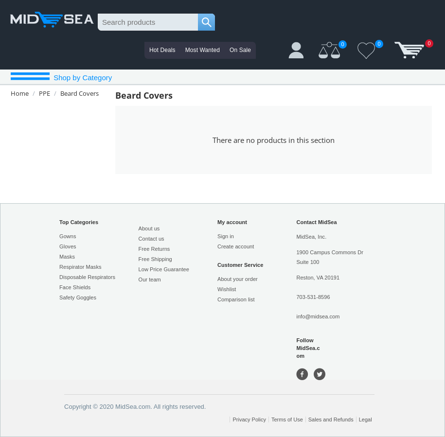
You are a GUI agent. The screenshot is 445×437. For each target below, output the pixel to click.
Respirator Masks (80, 267)
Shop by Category (82, 77)
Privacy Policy (249, 419)
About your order (237, 279)
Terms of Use (287, 419)
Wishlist (226, 289)
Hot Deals (162, 50)
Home (20, 93)
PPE (44, 93)
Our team (150, 279)
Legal (365, 419)
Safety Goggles (77, 297)
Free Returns (154, 249)
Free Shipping (155, 259)
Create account (235, 246)
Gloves (67, 246)
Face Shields (74, 287)
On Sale (240, 50)
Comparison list (236, 299)
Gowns (67, 236)
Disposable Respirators (87, 277)
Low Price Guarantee (164, 269)
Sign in (225, 236)
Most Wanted (202, 50)
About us (149, 228)
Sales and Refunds (331, 419)
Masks (67, 257)
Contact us (151, 239)
